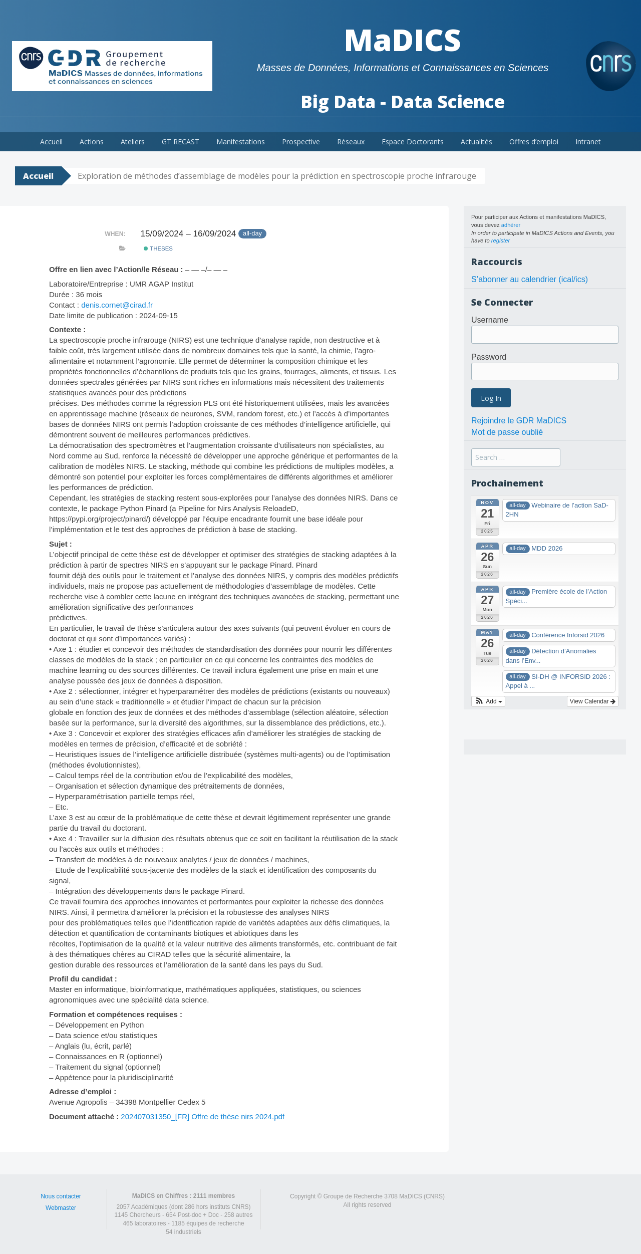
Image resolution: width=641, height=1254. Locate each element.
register (500, 240)
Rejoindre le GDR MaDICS (518, 420)
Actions (92, 141)
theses (158, 248)
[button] (488, 701)
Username (489, 320)
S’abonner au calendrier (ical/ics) (529, 279)
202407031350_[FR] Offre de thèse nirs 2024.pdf (202, 1116)
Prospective (301, 141)
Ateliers (133, 141)
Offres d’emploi (533, 141)
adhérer (511, 225)
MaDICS (402, 39)
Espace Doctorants (413, 141)
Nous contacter (61, 1196)
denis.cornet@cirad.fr (117, 305)
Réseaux (351, 141)
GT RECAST (180, 141)
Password (488, 357)
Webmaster (61, 1207)
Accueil (51, 141)
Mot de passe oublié (507, 432)
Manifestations (240, 141)
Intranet (588, 141)
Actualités (476, 141)
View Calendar (592, 701)
